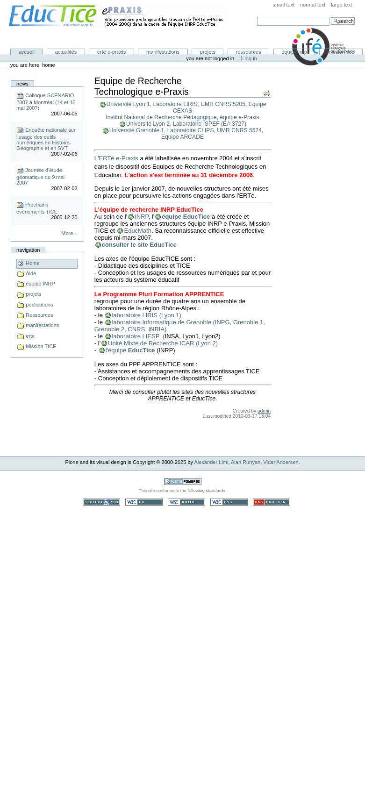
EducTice (141, 350)
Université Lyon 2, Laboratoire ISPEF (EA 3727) (186, 124)
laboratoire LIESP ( (138, 336)
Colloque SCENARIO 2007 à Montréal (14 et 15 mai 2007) (45, 102)
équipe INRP (294, 52)
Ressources (248, 52)
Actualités (66, 52)
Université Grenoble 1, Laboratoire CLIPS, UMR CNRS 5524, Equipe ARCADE (186, 133)
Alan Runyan (245, 462)
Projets (207, 52)
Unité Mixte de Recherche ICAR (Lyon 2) (163, 343)
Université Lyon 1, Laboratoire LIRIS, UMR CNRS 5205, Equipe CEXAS (186, 107)
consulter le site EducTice (139, 244)
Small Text (284, 4)
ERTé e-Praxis (111, 52)
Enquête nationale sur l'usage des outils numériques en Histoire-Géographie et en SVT (45, 139)
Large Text (341, 4)
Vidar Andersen (280, 462)
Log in (250, 58)
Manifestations (162, 52)
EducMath (137, 230)
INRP (141, 216)
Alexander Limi (211, 462)
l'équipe (117, 350)
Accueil (27, 52)
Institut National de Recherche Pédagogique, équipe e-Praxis (182, 117)
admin (264, 411)
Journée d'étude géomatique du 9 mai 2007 (40, 176)
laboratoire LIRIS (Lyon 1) (146, 315)
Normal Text (313, 4)
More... (69, 233)
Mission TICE (341, 52)
